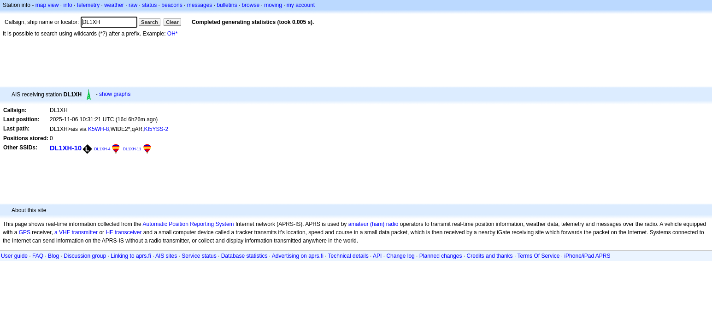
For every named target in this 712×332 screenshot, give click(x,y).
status (149, 5)
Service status (199, 256)
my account (301, 5)
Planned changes (440, 256)
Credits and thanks (490, 256)
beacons (171, 5)
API (377, 256)
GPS (24, 232)
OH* (172, 33)
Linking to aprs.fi (131, 256)
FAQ (37, 256)
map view (47, 5)
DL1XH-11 (132, 149)
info (67, 5)
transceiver (128, 232)
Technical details (348, 256)
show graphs (114, 94)
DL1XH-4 (102, 149)
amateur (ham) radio (373, 224)
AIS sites (166, 256)
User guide (14, 256)
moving (273, 5)
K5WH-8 (98, 129)
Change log (400, 256)
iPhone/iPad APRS (587, 256)
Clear (172, 22)
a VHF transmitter (76, 232)
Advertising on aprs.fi (298, 256)
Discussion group (85, 256)
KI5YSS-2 (156, 129)
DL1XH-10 (66, 148)
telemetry (88, 5)
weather (114, 5)
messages (199, 5)
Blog (53, 256)
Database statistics (244, 256)
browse (250, 5)
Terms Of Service (538, 256)
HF (109, 232)
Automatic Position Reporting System (188, 224)
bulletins (227, 5)
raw (133, 5)
